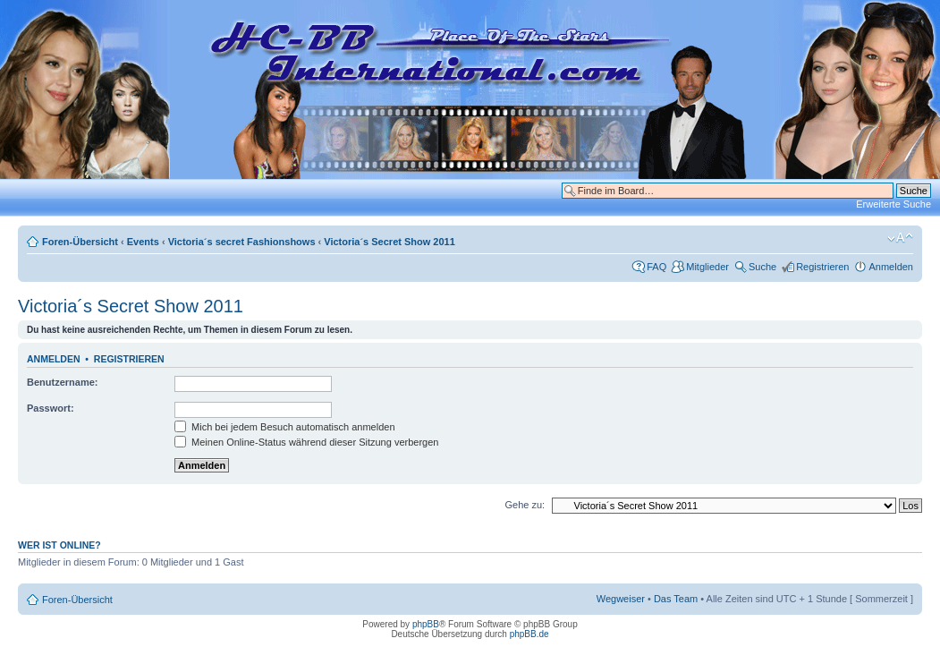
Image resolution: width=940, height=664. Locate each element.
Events (143, 241)
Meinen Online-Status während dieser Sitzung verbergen (306, 442)
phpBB (425, 624)
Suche (762, 266)
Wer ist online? (59, 545)
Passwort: (50, 408)
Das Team (676, 598)
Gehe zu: (524, 504)
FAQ (656, 266)
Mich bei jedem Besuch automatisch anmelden (284, 426)
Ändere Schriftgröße (900, 238)
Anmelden (890, 266)
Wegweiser (621, 598)
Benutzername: (62, 382)
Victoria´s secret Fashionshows (242, 241)
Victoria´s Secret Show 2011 (389, 241)
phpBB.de (529, 634)
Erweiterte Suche (893, 204)
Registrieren (822, 266)
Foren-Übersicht (80, 241)
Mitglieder (707, 266)
